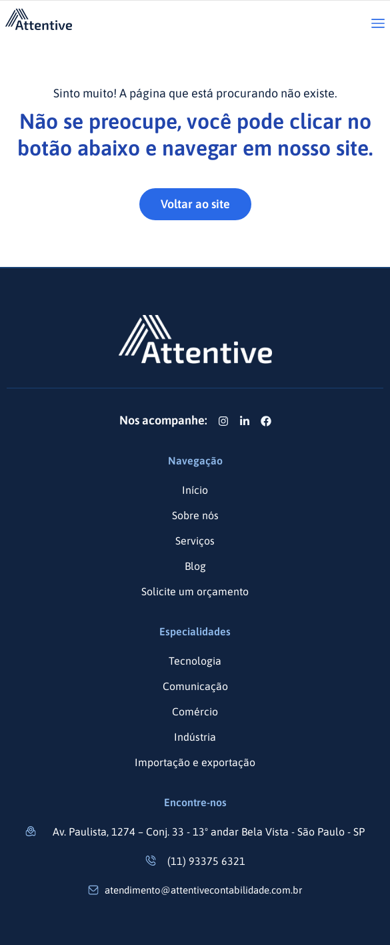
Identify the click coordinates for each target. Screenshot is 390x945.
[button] (378, 24)
